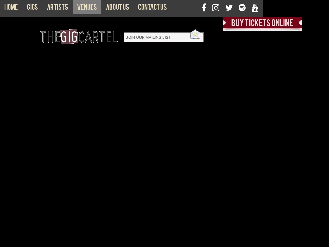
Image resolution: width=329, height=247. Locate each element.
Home (11, 9)
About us (117, 9)
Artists (57, 9)
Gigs (32, 9)
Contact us (152, 9)
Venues (87, 9)
